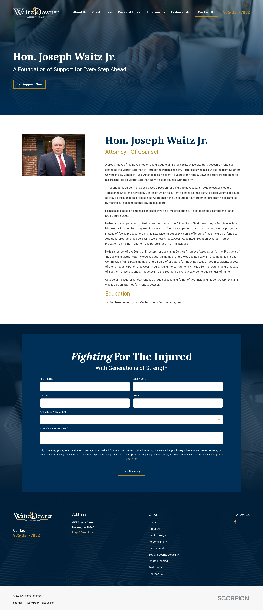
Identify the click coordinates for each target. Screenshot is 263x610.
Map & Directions (82, 532)
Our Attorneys (157, 535)
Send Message (131, 471)
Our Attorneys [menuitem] (102, 12)
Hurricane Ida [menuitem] (155, 12)
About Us (154, 528)
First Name (46, 378)
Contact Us (206, 12)
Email (136, 395)
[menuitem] (17, 603)
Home (152, 522)
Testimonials (157, 567)
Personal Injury (158, 541)
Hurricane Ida (157, 548)
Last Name (139, 378)
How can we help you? (54, 428)
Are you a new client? (53, 411)
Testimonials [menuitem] (180, 12)
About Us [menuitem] (80, 12)
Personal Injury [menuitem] (129, 12)
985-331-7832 (236, 12)
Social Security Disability (164, 554)
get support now (29, 84)
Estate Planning (158, 561)
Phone (44, 395)
